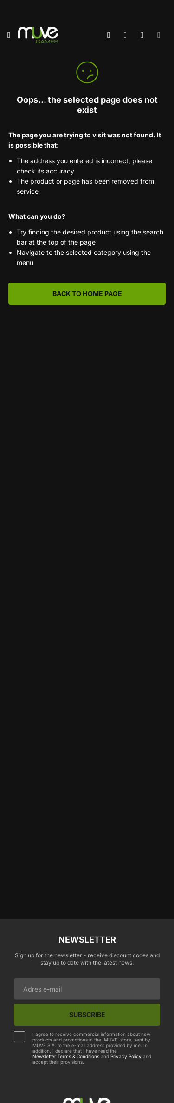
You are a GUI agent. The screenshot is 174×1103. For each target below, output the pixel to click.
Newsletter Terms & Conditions (65, 1056)
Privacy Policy (126, 1056)
